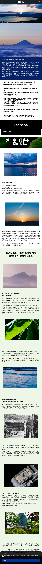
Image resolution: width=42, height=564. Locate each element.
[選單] (2, 2)
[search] (40, 2)
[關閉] (21, 12)
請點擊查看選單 (7, 131)
